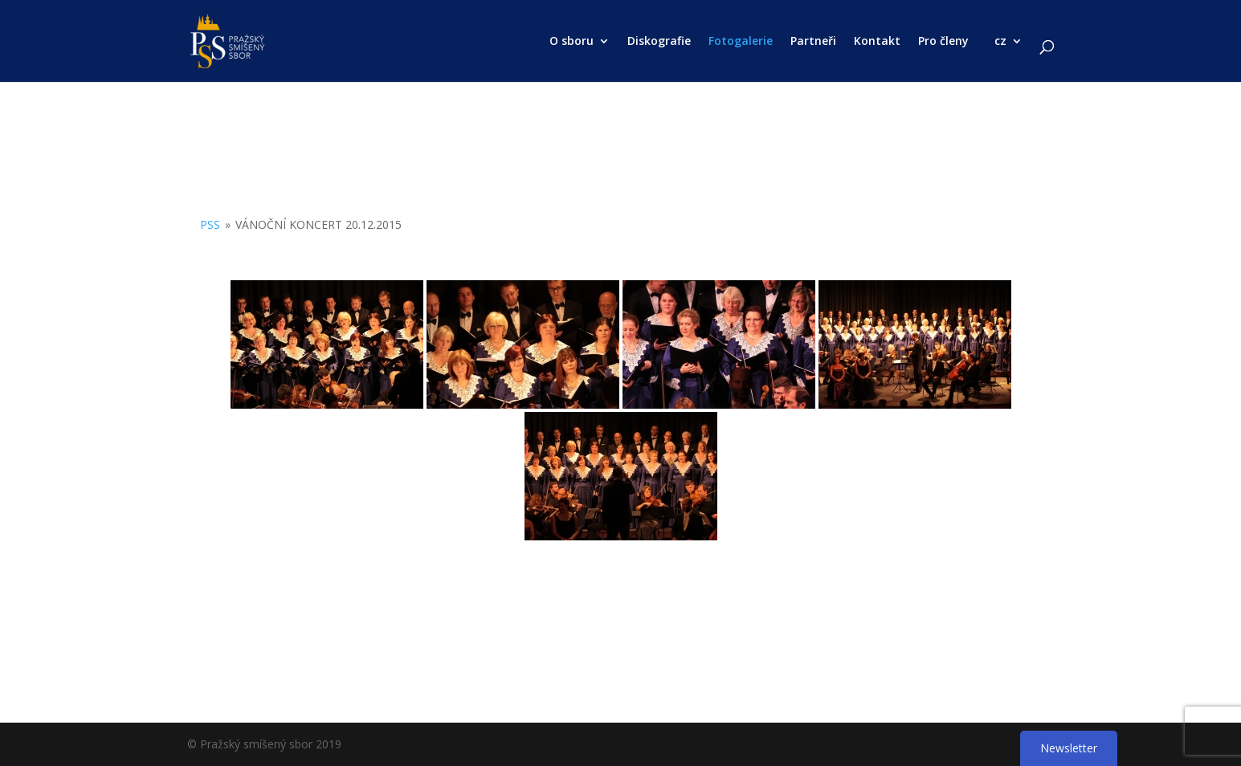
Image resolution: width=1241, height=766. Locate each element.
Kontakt (877, 41)
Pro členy (943, 41)
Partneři (813, 41)
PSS (210, 224)
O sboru (571, 41)
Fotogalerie (740, 41)
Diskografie (659, 41)
